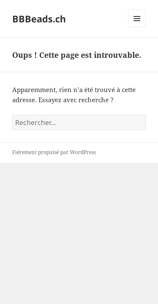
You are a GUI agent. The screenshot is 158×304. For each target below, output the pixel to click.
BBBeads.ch (39, 18)
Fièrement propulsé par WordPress (54, 152)
